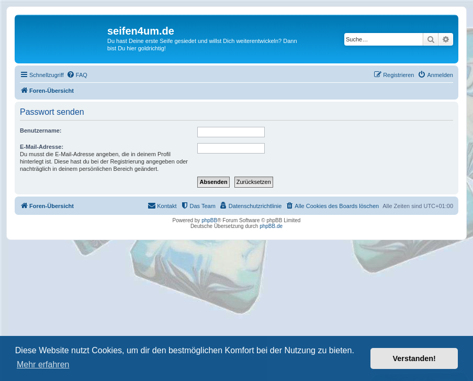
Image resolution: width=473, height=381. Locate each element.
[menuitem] (76, 75)
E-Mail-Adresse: (41, 147)
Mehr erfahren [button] (43, 364)
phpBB (209, 220)
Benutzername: (40, 130)
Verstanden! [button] (414, 358)
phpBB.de (271, 226)
